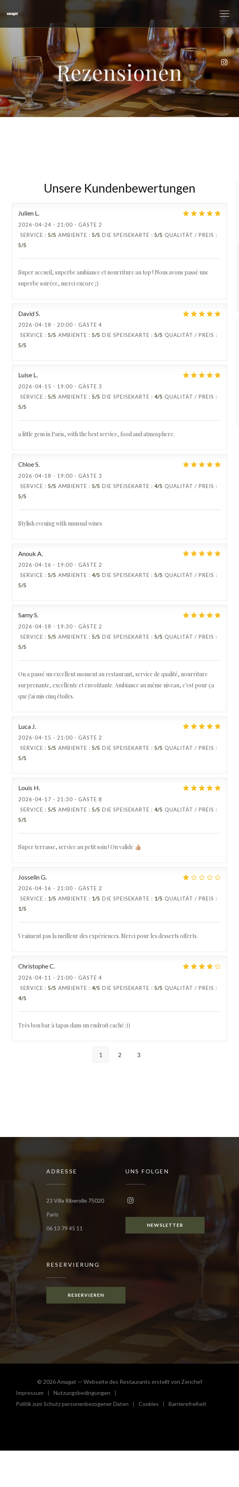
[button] (224, 14)
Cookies (153, 1404)
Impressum (34, 1393)
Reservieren (86, 1295)
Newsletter (165, 1225)
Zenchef (191, 1381)
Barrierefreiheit (188, 1404)
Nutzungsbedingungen (86, 1393)
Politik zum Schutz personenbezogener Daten (77, 1404)
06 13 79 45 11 (64, 1228)
